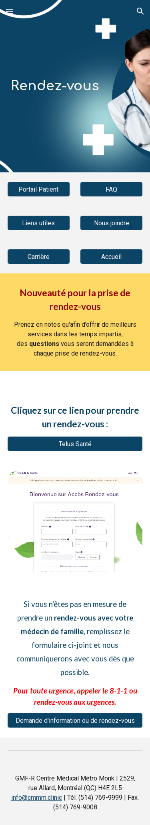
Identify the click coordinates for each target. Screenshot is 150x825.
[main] (75, 86)
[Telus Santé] (75, 444)
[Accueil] (111, 257)
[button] (9, 11)
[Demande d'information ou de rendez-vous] (75, 720)
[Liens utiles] (38, 223)
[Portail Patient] (38, 189)
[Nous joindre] (111, 223)
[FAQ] (111, 189)
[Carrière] (38, 257)
